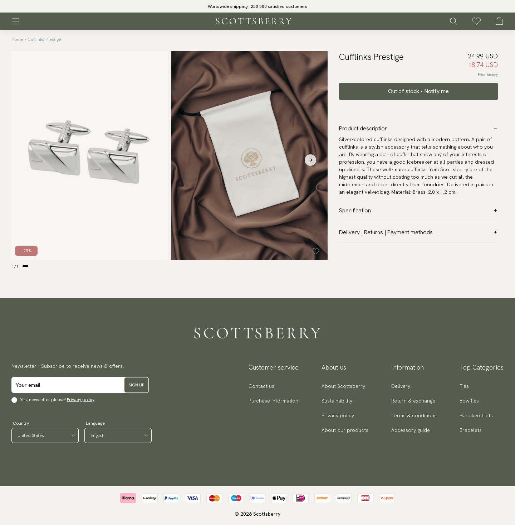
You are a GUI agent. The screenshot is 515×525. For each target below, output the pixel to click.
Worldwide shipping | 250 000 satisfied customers (257, 6)
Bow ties (469, 401)
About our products (345, 430)
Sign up (136, 385)
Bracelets (471, 430)
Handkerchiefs (476, 415)
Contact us (261, 386)
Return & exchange (413, 401)
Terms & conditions (414, 415)
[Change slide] (25, 266)
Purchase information (273, 401)
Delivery (400, 386)
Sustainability (337, 401)
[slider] (257, 6)
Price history (488, 74)
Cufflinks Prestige (44, 39)
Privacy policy (80, 400)
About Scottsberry (343, 386)
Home (17, 39)
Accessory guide (410, 430)
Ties (464, 386)
